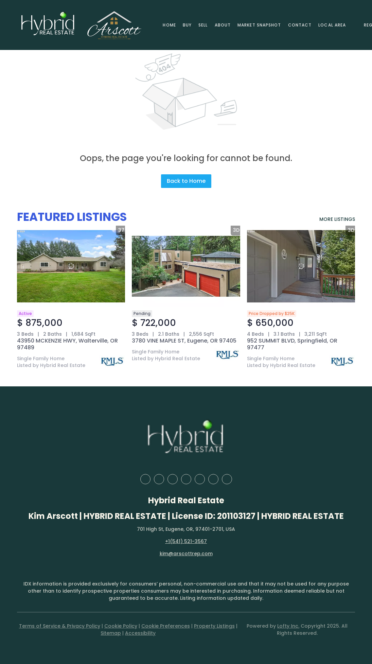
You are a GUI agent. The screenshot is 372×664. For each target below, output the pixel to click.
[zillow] (172, 479)
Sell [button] (203, 25)
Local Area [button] (332, 25)
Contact (300, 25)
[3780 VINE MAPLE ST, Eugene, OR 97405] (186, 266)
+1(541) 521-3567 (186, 541)
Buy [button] (187, 25)
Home (169, 25)
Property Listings (214, 626)
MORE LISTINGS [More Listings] (337, 219)
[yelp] (186, 479)
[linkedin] (159, 479)
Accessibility (140, 633)
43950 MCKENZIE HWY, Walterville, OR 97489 (67, 344)
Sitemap (111, 633)
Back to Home (186, 181)
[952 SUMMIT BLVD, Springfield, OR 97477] (301, 266)
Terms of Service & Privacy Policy (59, 626)
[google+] (227, 479)
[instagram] (200, 479)
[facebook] (145, 479)
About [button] (223, 25)
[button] (48, 25)
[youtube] (213, 479)
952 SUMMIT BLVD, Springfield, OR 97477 (292, 344)
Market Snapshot (259, 25)
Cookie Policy (120, 626)
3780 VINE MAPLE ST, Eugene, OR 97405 (184, 341)
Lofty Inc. (288, 626)
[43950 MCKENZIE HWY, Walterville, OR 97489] (71, 266)
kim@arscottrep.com (186, 553)
